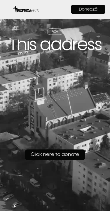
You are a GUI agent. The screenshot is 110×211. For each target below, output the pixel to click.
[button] (8, 9)
